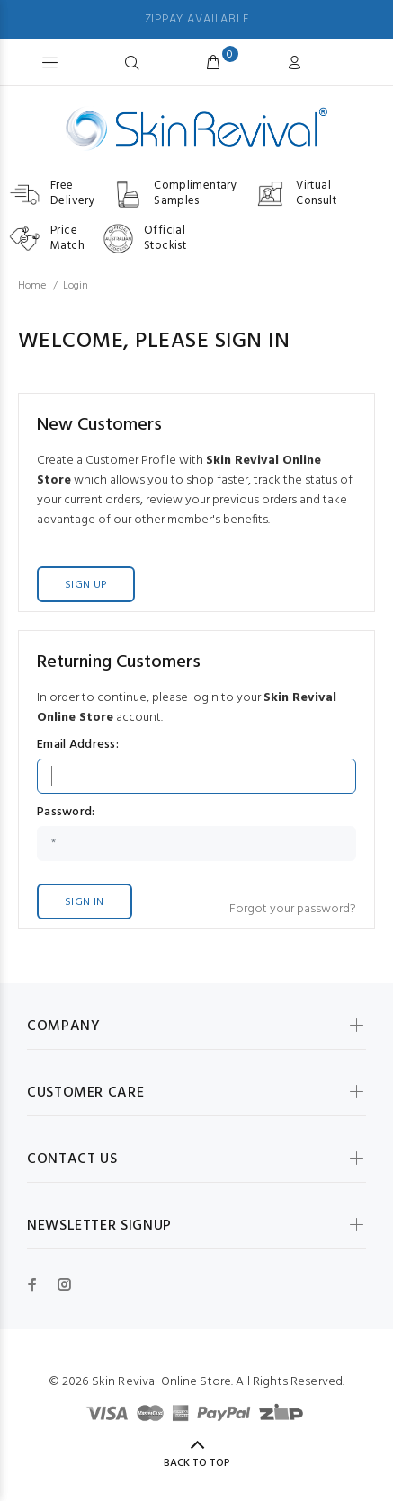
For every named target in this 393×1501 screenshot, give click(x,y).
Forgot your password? (292, 909)
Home (32, 286)
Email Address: (78, 745)
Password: (66, 812)
